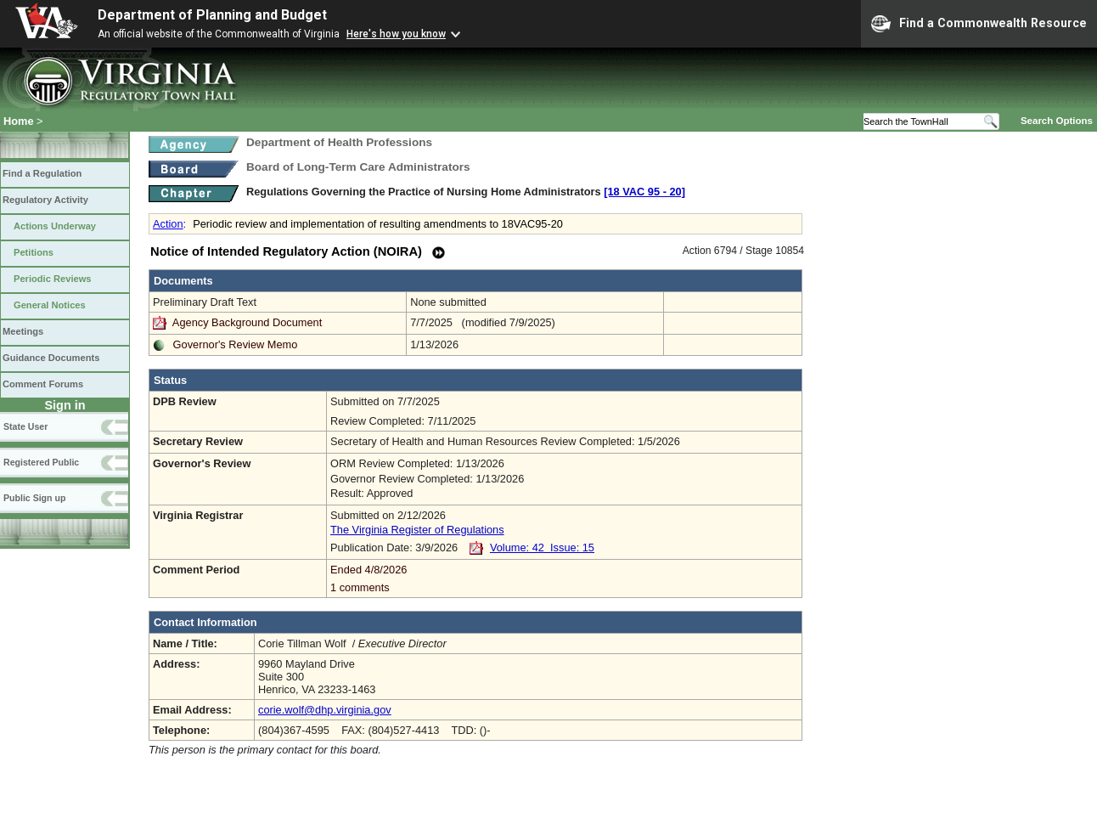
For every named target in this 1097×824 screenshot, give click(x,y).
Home (18, 121)
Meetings (23, 331)
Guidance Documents (51, 358)
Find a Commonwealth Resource (979, 23)
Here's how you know (396, 34)
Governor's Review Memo (235, 344)
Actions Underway (55, 226)
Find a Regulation (42, 173)
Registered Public (41, 462)
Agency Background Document (247, 322)
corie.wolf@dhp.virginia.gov (324, 709)
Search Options (1057, 121)
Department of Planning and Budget (212, 15)
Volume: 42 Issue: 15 (542, 547)
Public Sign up (34, 498)
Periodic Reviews (53, 279)
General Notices (50, 305)
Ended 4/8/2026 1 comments (564, 578)
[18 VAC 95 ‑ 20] (644, 191)
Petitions (33, 252)
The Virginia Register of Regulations (417, 529)
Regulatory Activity (45, 200)
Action (168, 223)
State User (25, 426)
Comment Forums (43, 384)
